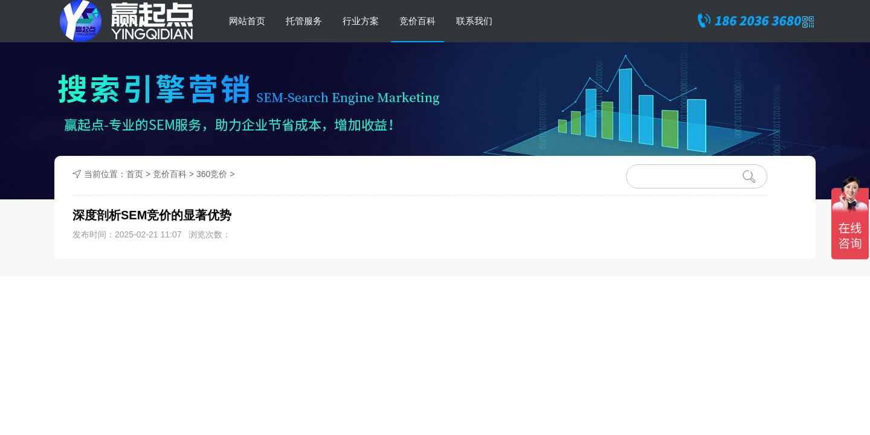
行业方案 (361, 21)
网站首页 (247, 21)
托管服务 (304, 21)
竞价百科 (417, 21)
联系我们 (474, 21)
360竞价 (211, 174)
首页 (134, 174)
